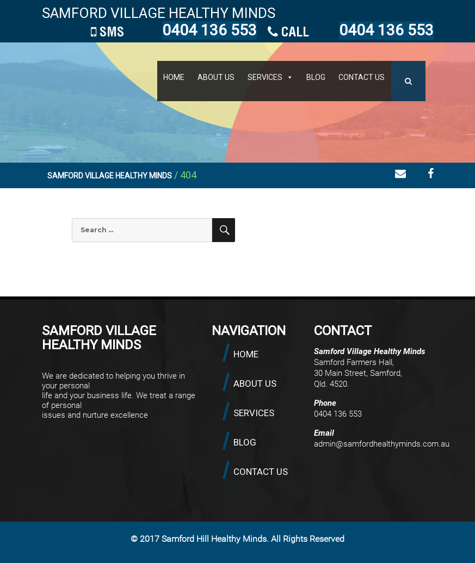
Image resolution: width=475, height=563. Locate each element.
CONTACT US (361, 77)
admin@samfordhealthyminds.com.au (381, 444)
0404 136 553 (386, 30)
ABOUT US (216, 77)
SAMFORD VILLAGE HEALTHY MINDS (158, 13)
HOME (173, 77)
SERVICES (265, 77)
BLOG (315, 77)
